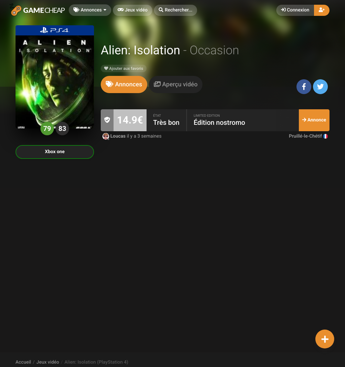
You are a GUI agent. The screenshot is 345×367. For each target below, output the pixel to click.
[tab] (124, 84)
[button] (175, 10)
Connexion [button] (295, 10)
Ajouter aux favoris (123, 68)
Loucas (114, 136)
